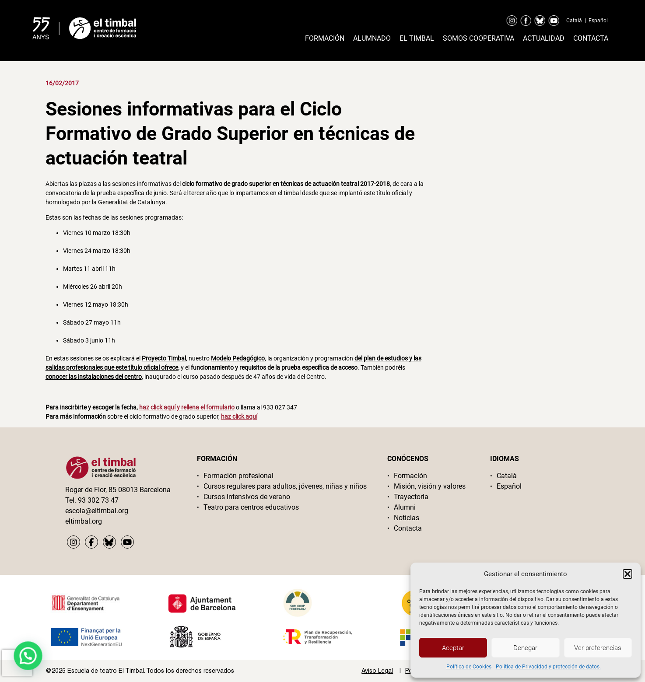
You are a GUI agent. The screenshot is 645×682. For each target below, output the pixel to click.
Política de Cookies (468, 667)
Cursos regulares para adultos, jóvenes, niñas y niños (285, 486)
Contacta (590, 38)
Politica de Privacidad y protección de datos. (548, 667)
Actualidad (543, 38)
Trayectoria (411, 497)
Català (574, 20)
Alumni (405, 507)
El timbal (417, 38)
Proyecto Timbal (164, 358)
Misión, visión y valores (430, 486)
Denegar (525, 648)
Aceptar (453, 648)
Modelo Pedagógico (238, 358)
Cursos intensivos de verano (246, 497)
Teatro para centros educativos (251, 507)
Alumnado (372, 38)
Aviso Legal (377, 670)
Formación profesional (238, 476)
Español (598, 20)
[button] (627, 574)
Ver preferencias (597, 648)
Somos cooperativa (478, 38)
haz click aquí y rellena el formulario (187, 407)
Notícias (406, 518)
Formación (324, 38)
